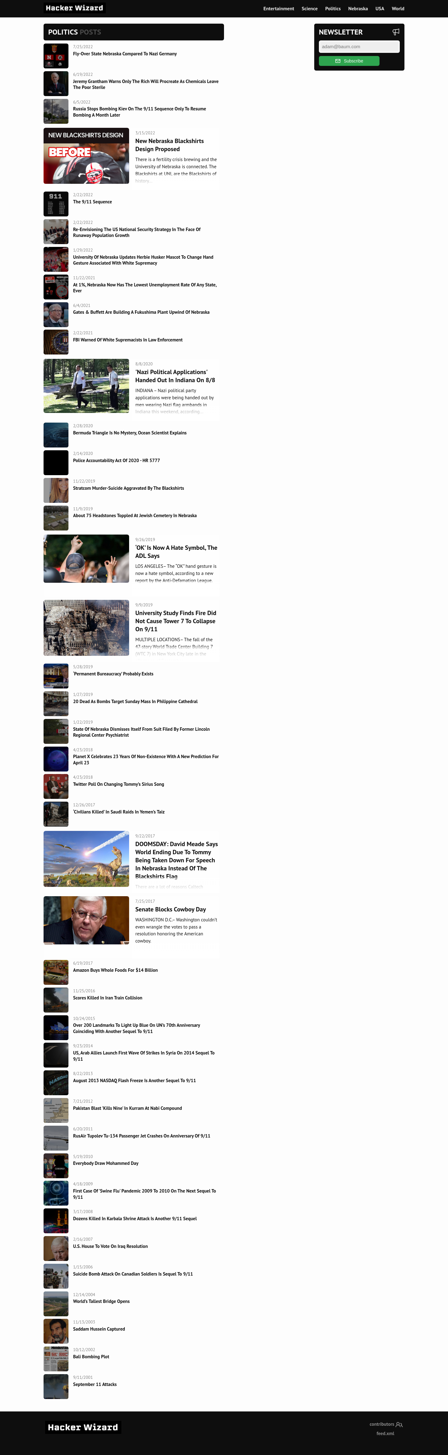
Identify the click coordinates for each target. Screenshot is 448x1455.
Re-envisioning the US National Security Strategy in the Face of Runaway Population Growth (136, 232)
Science (310, 8)
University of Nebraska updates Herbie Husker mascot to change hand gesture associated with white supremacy (143, 260)
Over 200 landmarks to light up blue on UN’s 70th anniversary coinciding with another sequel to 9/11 (136, 1028)
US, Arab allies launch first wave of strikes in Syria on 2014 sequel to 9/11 (144, 1056)
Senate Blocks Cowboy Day (170, 909)
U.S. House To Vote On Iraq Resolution (110, 1246)
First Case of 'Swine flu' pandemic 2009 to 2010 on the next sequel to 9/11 (144, 1194)
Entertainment (279, 8)
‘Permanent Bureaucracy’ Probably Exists (113, 674)
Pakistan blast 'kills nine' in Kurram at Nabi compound (127, 1108)
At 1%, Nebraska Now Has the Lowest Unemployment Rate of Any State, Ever (145, 288)
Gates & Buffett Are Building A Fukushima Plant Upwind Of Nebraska (141, 312)
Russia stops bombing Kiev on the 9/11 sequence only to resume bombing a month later (139, 112)
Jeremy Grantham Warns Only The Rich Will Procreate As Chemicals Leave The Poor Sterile (146, 84)
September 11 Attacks (95, 1384)
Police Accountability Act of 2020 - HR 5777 (116, 460)
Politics (333, 8)
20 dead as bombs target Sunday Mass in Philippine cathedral (135, 701)
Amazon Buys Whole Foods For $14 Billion (115, 970)
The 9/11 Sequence (92, 202)
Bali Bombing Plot (91, 1357)
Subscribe (349, 60)
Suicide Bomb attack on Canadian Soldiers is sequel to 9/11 (133, 1274)
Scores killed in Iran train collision (107, 998)
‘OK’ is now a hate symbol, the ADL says (176, 552)
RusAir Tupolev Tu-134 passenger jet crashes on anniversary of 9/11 (141, 1136)
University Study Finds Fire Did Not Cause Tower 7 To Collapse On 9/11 (175, 621)
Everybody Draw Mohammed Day (105, 1163)
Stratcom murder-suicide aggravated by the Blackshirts (128, 488)
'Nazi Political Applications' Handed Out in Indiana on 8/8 (175, 376)
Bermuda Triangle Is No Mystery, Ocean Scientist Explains (130, 433)
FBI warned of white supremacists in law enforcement (128, 340)
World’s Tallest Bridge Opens (101, 1301)
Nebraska (358, 8)
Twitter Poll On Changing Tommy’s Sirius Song (118, 784)
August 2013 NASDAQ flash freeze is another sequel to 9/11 (134, 1080)
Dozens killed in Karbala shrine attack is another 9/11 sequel (135, 1218)
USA (380, 8)
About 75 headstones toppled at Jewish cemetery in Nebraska (135, 515)
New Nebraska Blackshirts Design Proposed (169, 145)
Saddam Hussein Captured (99, 1329)
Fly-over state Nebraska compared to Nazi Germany (125, 54)
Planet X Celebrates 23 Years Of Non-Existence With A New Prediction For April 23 (146, 759)
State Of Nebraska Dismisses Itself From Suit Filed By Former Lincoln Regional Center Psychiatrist (141, 732)
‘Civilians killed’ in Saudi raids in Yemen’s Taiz (119, 812)
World (398, 8)
